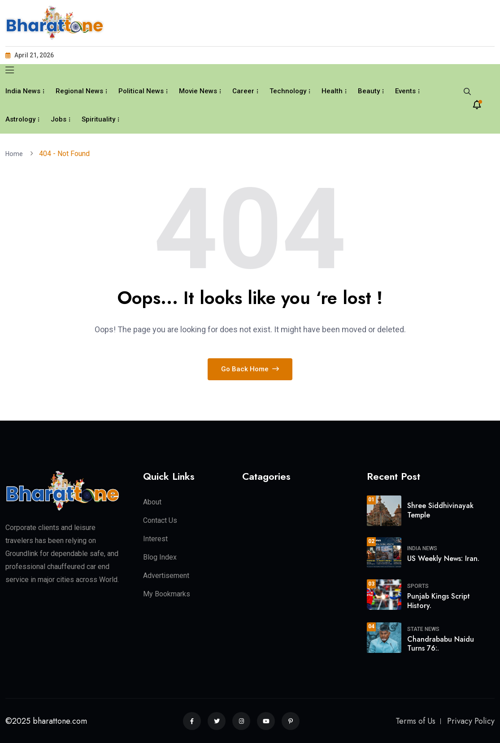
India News (22, 91)
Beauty (369, 91)
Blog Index (160, 556)
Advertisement (166, 575)
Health (332, 91)
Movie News (198, 91)
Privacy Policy (471, 720)
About (152, 501)
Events (405, 91)
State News (423, 628)
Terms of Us (415, 720)
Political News (141, 91)
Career (243, 91)
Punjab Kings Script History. (438, 600)
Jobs (58, 119)
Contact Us (160, 520)
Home (16, 153)
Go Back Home (250, 369)
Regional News (79, 91)
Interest (155, 538)
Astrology (20, 119)
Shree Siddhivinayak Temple (440, 510)
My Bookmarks (166, 593)
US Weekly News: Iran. (443, 558)
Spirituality (98, 119)
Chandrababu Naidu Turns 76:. (440, 643)
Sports (418, 585)
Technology (288, 91)
